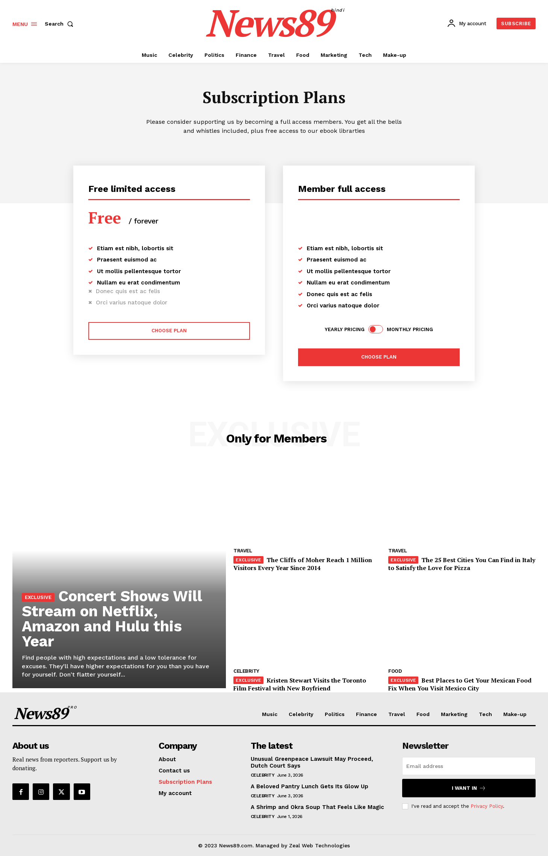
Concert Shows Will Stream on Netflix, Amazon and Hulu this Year (112, 618)
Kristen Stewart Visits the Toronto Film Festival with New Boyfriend (299, 684)
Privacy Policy (487, 806)
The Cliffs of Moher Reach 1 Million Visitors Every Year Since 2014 (302, 564)
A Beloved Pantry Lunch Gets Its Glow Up (309, 786)
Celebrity (246, 671)
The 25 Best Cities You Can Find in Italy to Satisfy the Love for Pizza (461, 564)
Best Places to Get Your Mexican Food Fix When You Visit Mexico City (459, 684)
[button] (60, 24)
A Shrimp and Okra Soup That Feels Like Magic (317, 807)
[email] (469, 766)
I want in (469, 788)
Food (394, 671)
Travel (242, 550)
